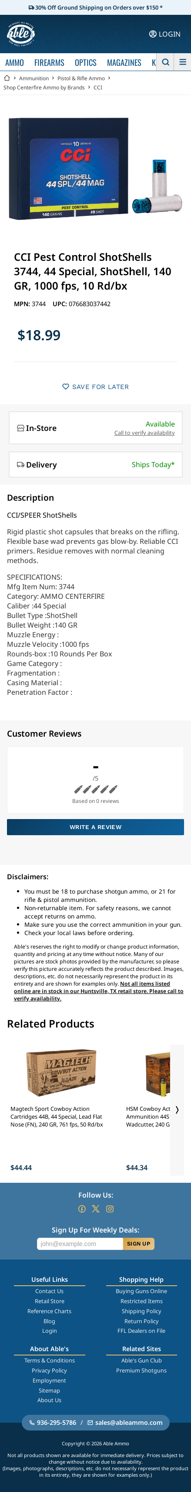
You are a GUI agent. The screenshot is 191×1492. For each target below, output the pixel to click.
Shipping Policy (141, 1311)
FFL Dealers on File (141, 1331)
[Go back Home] (6, 78)
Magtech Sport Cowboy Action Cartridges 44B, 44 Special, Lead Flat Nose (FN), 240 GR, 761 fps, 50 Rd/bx (56, 1116)
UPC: (61, 304)
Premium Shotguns (141, 1370)
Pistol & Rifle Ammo (81, 78)
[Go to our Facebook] (82, 1208)
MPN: (23, 304)
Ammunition (34, 78)
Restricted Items (142, 1301)
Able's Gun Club (141, 1360)
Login (49, 1331)
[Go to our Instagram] (110, 1208)
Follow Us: (95, 1195)
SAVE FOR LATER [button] (95, 386)
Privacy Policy (49, 1370)
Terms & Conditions (49, 1360)
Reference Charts (49, 1311)
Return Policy (141, 1321)
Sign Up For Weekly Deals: (95, 1230)
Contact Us (49, 1291)
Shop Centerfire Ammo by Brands (44, 87)
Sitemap (49, 1390)
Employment (49, 1380)
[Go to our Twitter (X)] (96, 1208)
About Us (49, 1400)
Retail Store (49, 1301)
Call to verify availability (144, 433)
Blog (49, 1321)
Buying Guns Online (141, 1291)
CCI (98, 87)
